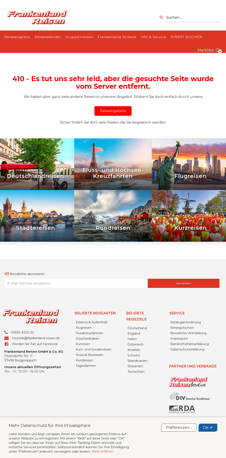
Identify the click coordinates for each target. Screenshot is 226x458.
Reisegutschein (182, 328)
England (133, 334)
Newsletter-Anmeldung (188, 333)
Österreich (135, 344)
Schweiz (133, 355)
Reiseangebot (17, 37)
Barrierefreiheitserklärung (189, 344)
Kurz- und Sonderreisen (93, 349)
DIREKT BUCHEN (187, 37)
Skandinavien (137, 361)
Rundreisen (84, 360)
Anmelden (183, 283)
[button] (113, 111)
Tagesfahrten (86, 366)
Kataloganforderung (185, 322)
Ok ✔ (208, 427)
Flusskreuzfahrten (89, 333)
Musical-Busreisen (89, 355)
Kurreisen (83, 344)
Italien (132, 339)
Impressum (179, 339)
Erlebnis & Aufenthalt (92, 322)
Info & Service (153, 37)
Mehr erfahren (103, 451)
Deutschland (137, 328)
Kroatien (133, 350)
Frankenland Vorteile (117, 37)
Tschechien (135, 372)
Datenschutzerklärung (187, 349)
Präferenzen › (179, 427)
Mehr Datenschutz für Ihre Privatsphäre (49, 425)
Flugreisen (84, 328)
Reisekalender (48, 37)
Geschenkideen (87, 339)
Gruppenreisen (79, 37)
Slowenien (135, 366)
